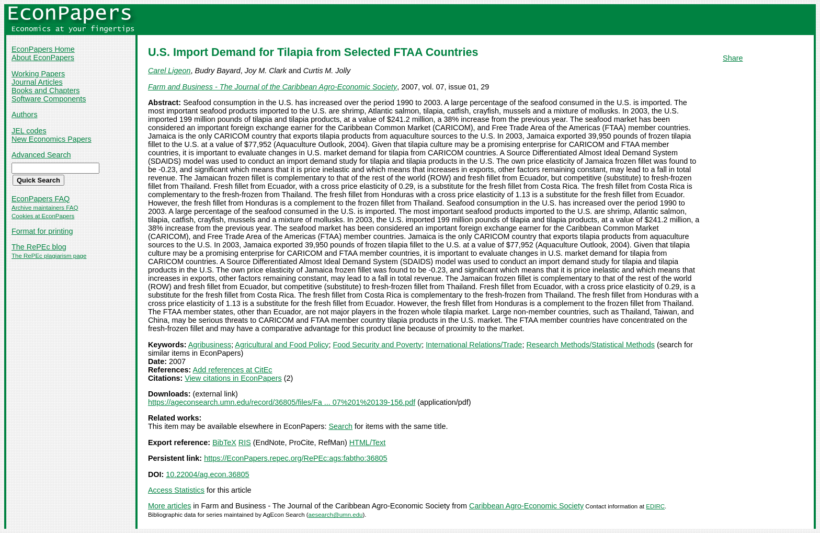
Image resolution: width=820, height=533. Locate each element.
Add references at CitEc (232, 370)
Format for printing (42, 231)
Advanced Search (41, 155)
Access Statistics (176, 490)
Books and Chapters (45, 90)
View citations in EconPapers (233, 378)
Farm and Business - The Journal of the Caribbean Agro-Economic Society (272, 87)
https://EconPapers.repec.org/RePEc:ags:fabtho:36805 (295, 458)
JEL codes (29, 131)
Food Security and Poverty (377, 345)
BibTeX (224, 442)
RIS (244, 442)
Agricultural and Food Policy (281, 345)
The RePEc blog (39, 247)
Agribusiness (209, 345)
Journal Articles (37, 82)
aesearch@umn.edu (336, 515)
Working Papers (38, 74)
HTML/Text (367, 442)
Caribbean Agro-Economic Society (526, 506)
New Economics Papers (52, 139)
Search (341, 426)
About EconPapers (43, 57)
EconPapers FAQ (41, 199)
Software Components (49, 99)
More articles (169, 506)
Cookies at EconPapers (43, 216)
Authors (25, 114)
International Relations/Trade (474, 345)
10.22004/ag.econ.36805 (207, 474)
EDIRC (655, 506)
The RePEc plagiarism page (49, 256)
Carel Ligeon (169, 70)
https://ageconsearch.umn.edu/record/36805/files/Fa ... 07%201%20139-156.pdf (281, 402)
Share (733, 58)
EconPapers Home (43, 49)
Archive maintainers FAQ (45, 208)
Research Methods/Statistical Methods (590, 345)
